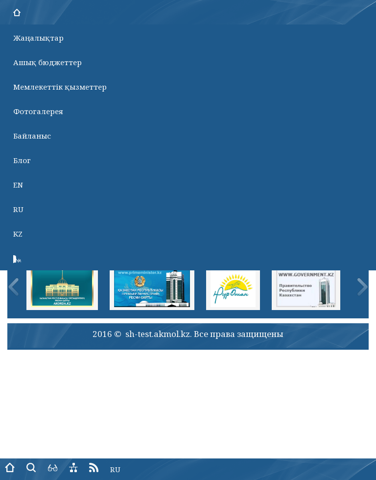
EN (18, 185)
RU (18, 209)
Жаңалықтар (38, 38)
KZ (18, 234)
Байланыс (32, 136)
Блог (22, 160)
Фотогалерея (38, 111)
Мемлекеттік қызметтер (60, 87)
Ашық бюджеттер (47, 62)
